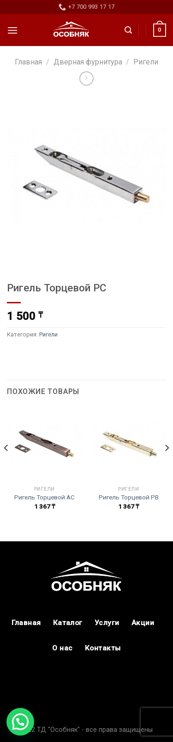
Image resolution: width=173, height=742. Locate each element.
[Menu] (12, 30)
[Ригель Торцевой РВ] (128, 443)
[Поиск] (128, 30)
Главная (28, 62)
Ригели (145, 62)
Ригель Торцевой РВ (129, 497)
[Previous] (6, 466)
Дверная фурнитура (88, 62)
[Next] (166, 466)
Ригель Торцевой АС (44, 497)
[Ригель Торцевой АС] (44, 443)
